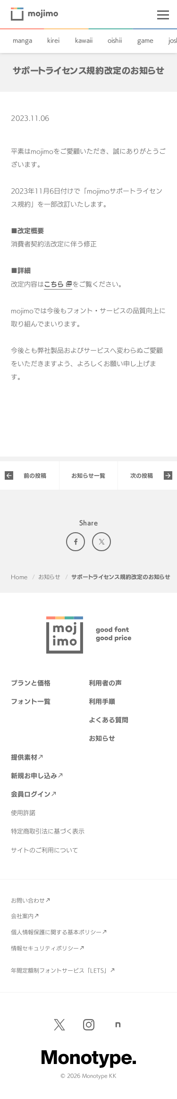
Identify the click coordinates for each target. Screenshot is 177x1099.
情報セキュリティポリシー (45, 948)
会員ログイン (31, 794)
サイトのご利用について (44, 850)
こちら (54, 284)
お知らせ (49, 576)
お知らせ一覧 (88, 475)
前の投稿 (35, 475)
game (145, 40)
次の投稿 (141, 475)
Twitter (101, 541)
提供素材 (24, 757)
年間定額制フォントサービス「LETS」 (60, 970)
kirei (53, 40)
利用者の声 (105, 683)
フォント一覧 (31, 701)
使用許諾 (23, 813)
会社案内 (22, 916)
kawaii (84, 40)
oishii (115, 40)
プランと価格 (31, 683)
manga (22, 40)
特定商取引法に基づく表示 (47, 831)
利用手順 (102, 701)
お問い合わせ (28, 900)
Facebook (75, 541)
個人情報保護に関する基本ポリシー (56, 932)
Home (19, 576)
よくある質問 (108, 720)
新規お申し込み (34, 776)
